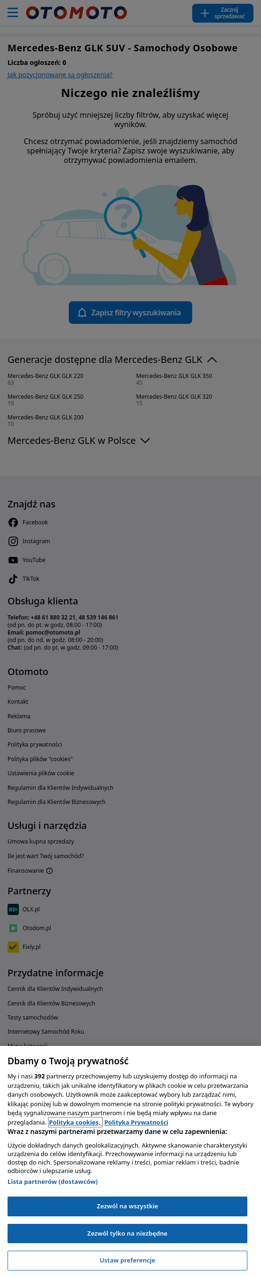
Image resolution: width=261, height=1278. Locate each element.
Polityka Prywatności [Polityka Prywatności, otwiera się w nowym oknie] (136, 1122)
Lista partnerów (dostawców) (53, 1181)
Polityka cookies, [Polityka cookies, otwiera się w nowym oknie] (75, 1122)
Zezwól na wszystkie (127, 1206)
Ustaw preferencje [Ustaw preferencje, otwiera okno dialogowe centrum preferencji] (127, 1260)
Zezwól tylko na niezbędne (127, 1233)
